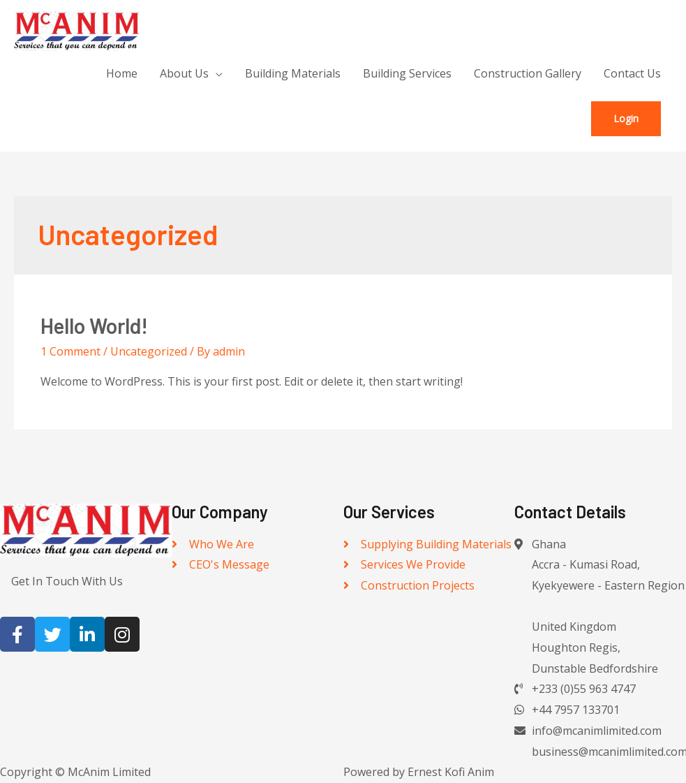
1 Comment (70, 351)
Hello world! (94, 325)
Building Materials (293, 73)
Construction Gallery (527, 73)
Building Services (407, 73)
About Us (184, 73)
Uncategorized (148, 351)
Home (121, 73)
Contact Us (632, 73)
